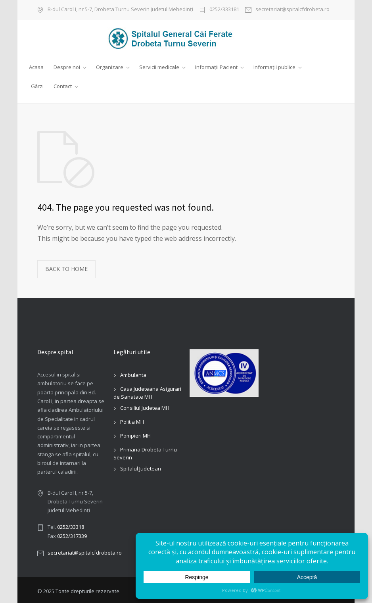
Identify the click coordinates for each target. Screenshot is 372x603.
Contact (63, 86)
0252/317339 (72, 532)
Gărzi (37, 86)
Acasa (36, 67)
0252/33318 (70, 524)
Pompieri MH (135, 432)
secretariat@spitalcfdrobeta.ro (292, 10)
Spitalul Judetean (140, 465)
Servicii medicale (159, 67)
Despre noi (67, 67)
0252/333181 (224, 10)
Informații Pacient (216, 67)
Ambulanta (133, 372)
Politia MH (132, 418)
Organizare (109, 67)
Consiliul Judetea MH (144, 405)
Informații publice (274, 67)
